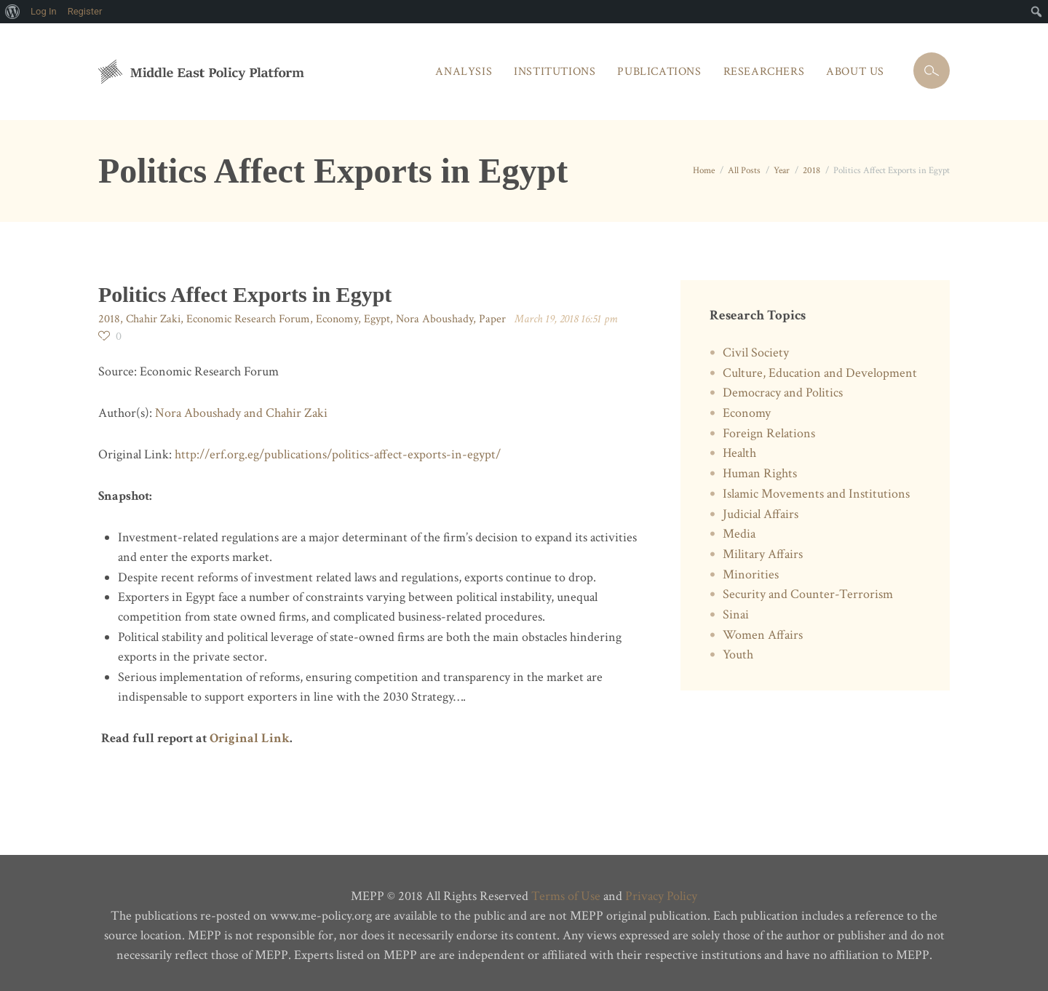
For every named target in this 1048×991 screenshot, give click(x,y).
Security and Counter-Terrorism (808, 594)
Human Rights (760, 473)
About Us (855, 71)
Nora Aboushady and (210, 413)
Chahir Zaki (153, 319)
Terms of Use (565, 896)
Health (739, 453)
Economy (337, 319)
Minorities (751, 574)
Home (704, 170)
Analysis (463, 71)
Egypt (377, 319)
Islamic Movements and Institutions (816, 493)
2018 (811, 170)
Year (782, 170)
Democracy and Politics (783, 392)
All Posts (744, 170)
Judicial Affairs (760, 514)
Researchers (764, 71)
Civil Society (756, 352)
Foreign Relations (769, 433)
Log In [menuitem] (44, 11)
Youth (738, 654)
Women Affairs (763, 634)
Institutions (554, 71)
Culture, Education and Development (820, 373)
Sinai (736, 614)
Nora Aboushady (434, 319)
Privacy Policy (661, 896)
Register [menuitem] (85, 11)
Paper (492, 319)
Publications (659, 71)
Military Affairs (763, 554)
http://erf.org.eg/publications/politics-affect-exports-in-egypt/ (338, 454)
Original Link (248, 738)
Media (739, 533)
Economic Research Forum (248, 319)
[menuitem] (12, 11)
